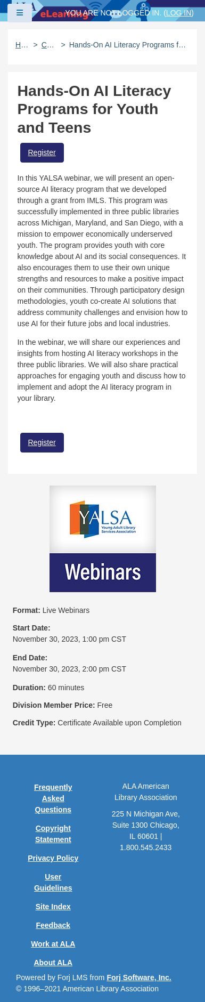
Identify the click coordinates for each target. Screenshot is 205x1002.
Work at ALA (53, 944)
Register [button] (42, 152)
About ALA (53, 962)
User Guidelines (53, 882)
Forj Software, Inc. (138, 977)
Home (22, 45)
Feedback (53, 925)
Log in (178, 13)
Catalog (50, 45)
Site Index (53, 906)
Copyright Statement (53, 834)
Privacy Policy (53, 858)
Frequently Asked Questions (53, 798)
